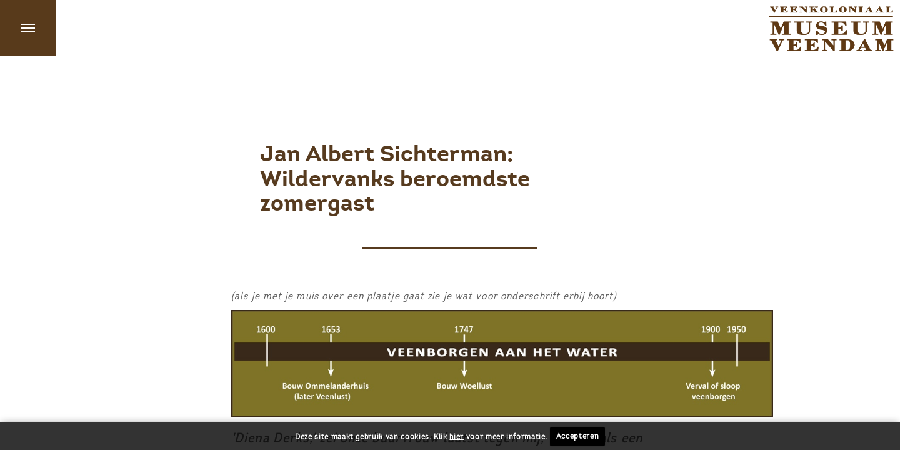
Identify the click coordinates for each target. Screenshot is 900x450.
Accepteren (577, 436)
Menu (28, 28)
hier (456, 436)
